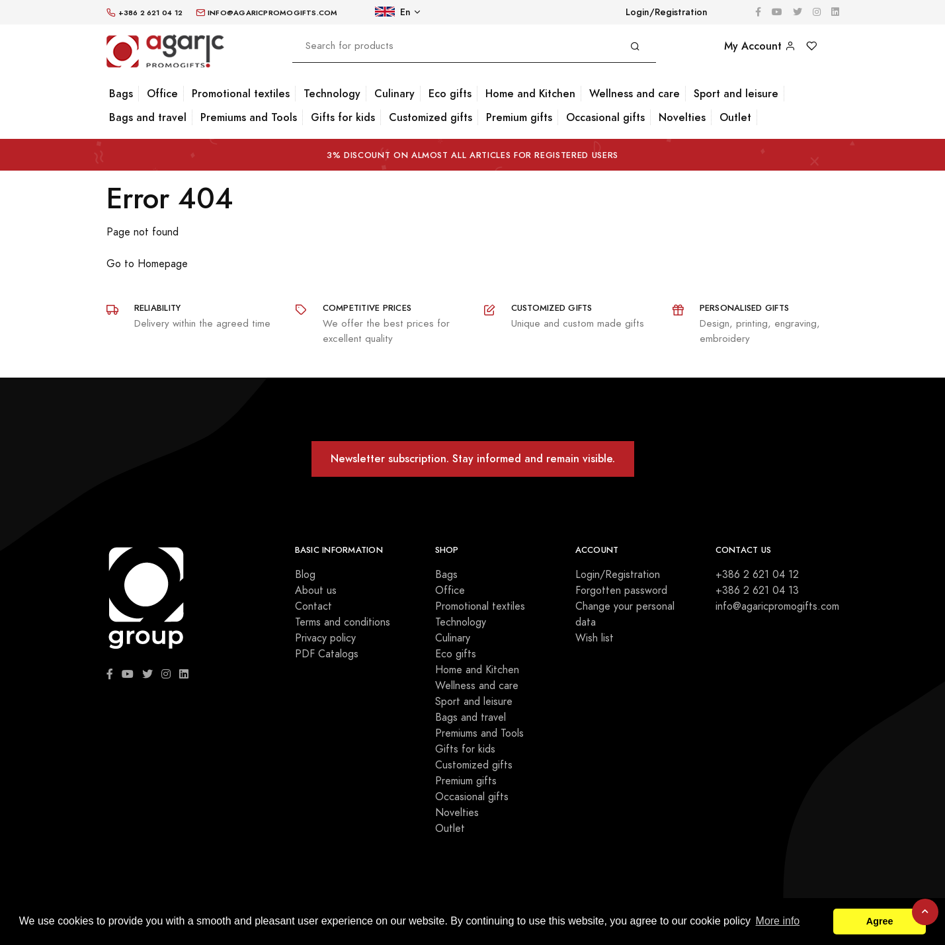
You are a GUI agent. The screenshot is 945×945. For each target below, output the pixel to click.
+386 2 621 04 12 (757, 574)
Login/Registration (667, 12)
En (393, 12)
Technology (332, 93)
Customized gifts (430, 117)
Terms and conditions (342, 622)
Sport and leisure (736, 93)
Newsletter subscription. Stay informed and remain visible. (473, 458)
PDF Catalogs (326, 654)
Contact (313, 606)
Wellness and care (634, 93)
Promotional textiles (241, 93)
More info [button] (778, 920)
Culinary (394, 93)
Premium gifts (519, 117)
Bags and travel (147, 117)
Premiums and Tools (248, 117)
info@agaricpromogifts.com (777, 606)
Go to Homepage (147, 264)
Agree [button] (879, 921)
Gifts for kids (343, 117)
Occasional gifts (605, 117)
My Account (760, 46)
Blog (305, 574)
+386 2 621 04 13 (757, 590)
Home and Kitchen (530, 93)
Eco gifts (450, 93)
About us (316, 590)
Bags (121, 93)
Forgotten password (621, 590)
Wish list (594, 638)
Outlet (735, 117)
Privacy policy (325, 638)
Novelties (682, 117)
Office (162, 93)
